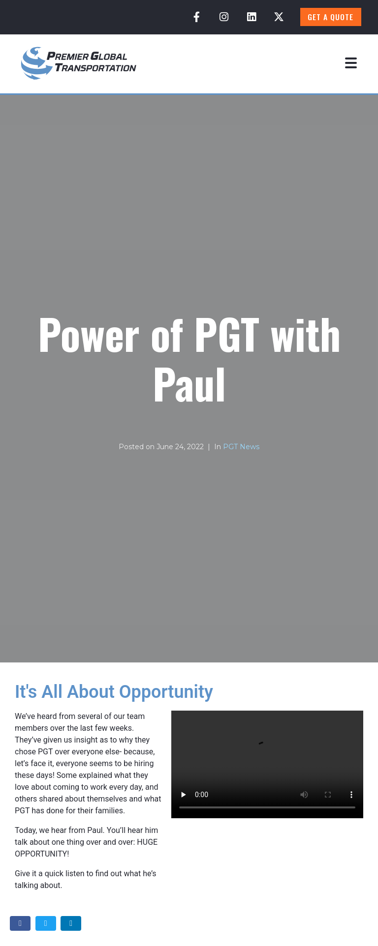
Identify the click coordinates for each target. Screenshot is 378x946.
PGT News (241, 446)
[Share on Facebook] (20, 923)
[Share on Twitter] (45, 923)
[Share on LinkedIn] (71, 923)
